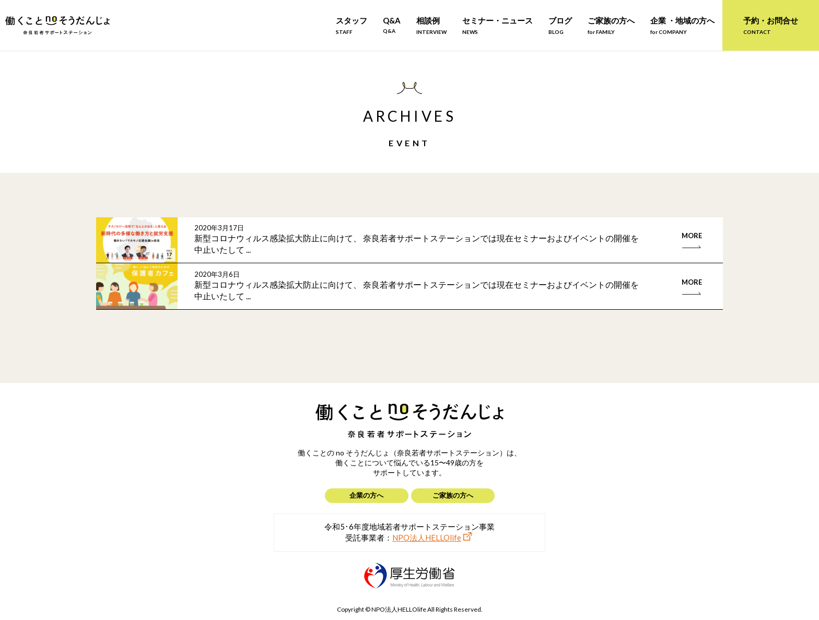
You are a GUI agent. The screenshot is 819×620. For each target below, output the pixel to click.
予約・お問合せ (770, 25)
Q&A (392, 25)
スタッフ (351, 25)
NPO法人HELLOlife (426, 537)
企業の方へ (366, 495)
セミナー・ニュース (497, 25)
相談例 (431, 25)
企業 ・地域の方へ (682, 25)
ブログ (560, 25)
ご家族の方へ (611, 25)
